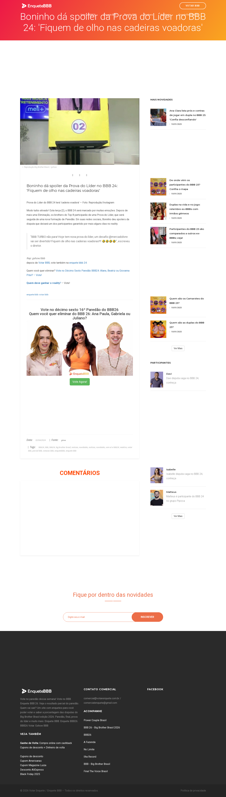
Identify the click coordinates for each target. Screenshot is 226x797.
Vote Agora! (79, 381)
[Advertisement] (113, 64)
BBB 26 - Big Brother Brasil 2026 (102, 727)
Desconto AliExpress (32, 769)
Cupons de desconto (31, 756)
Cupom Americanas (31, 760)
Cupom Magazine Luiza (33, 765)
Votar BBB (193, 5)
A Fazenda (89, 742)
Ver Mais (178, 348)
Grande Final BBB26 (188, 14)
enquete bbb (32, 294)
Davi (169, 373)
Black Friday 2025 (30, 774)
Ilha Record (90, 756)
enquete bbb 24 (78, 262)
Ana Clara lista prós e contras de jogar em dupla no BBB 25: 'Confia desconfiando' (187, 115)
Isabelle (171, 469)
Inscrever (147, 616)
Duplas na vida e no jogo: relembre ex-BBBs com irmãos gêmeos (184, 209)
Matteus (171, 491)
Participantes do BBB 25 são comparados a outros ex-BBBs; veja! (186, 233)
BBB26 (87, 734)
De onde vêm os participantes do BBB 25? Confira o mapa (184, 185)
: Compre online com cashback (46, 743)
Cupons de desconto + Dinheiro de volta (42, 747)
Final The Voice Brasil (96, 771)
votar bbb (43, 294)
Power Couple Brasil (95, 720)
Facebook (155, 689)
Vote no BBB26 (88, 14)
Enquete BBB (109, 14)
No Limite (89, 749)
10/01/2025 (175, 124)
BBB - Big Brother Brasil (97, 763)
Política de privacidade (193, 790)
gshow (63, 440)
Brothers (148, 14)
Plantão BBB (130, 14)
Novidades (166, 14)
